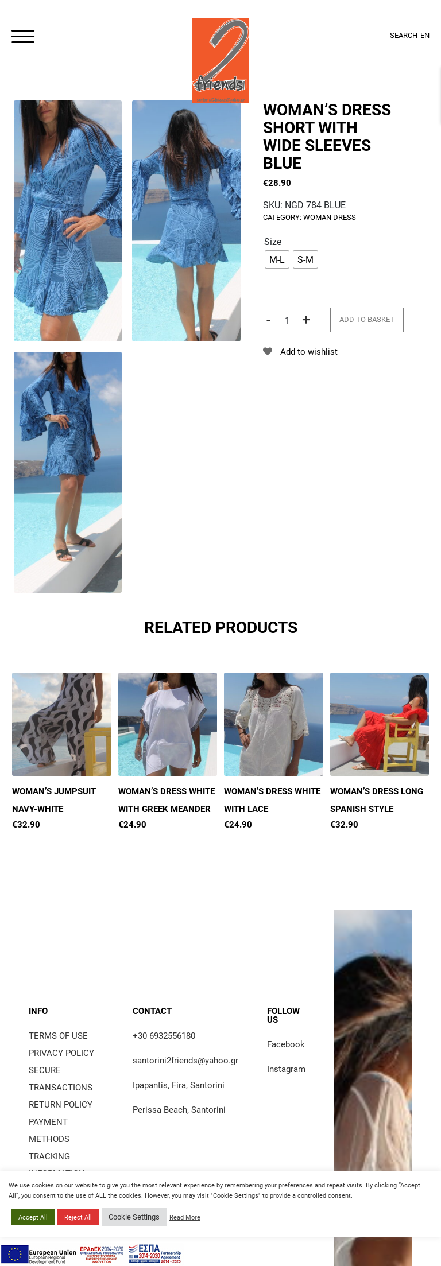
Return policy (60, 1104)
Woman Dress (329, 217)
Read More (184, 1217)
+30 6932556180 (164, 1035)
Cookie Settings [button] (134, 1216)
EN (425, 35)
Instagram (286, 1068)
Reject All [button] (78, 1217)
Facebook (286, 1044)
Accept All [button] (33, 1217)
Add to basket (366, 319)
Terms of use (58, 1035)
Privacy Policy (61, 1052)
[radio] (277, 259)
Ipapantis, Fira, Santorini (179, 1084)
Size (272, 241)
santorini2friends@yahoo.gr (185, 1060)
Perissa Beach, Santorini (179, 1109)
